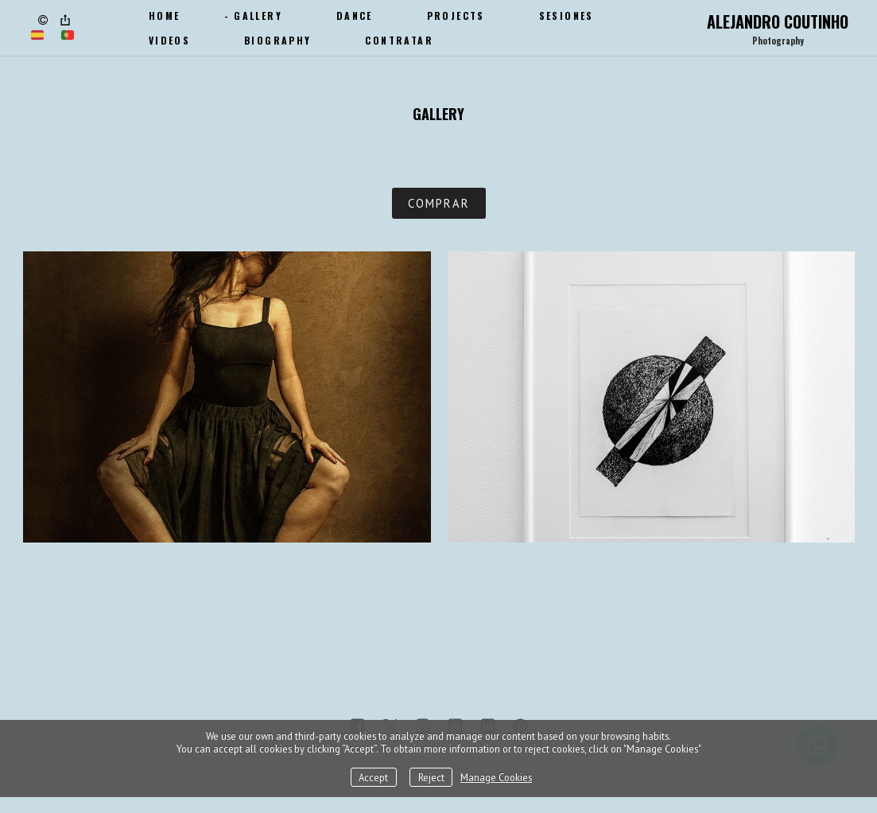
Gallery (258, 15)
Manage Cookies (496, 777)
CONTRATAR (399, 40)
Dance (354, 15)
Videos (169, 40)
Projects (456, 15)
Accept (373, 777)
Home (164, 15)
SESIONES (566, 15)
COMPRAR (439, 203)
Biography (278, 40)
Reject (431, 777)
